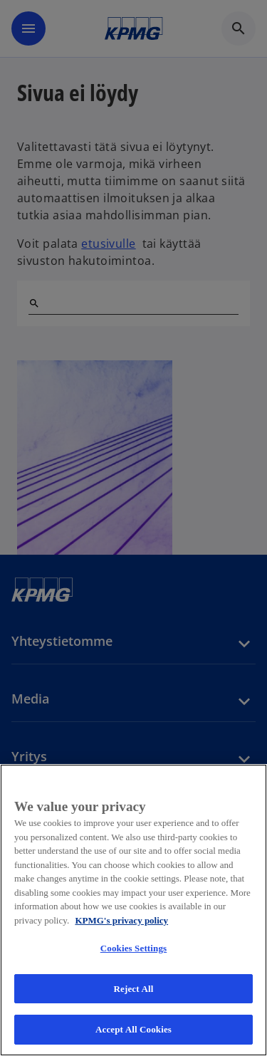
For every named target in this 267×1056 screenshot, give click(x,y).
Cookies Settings (133, 948)
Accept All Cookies (133, 1029)
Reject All (134, 988)
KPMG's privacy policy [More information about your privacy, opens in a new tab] (121, 920)
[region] (133, 910)
